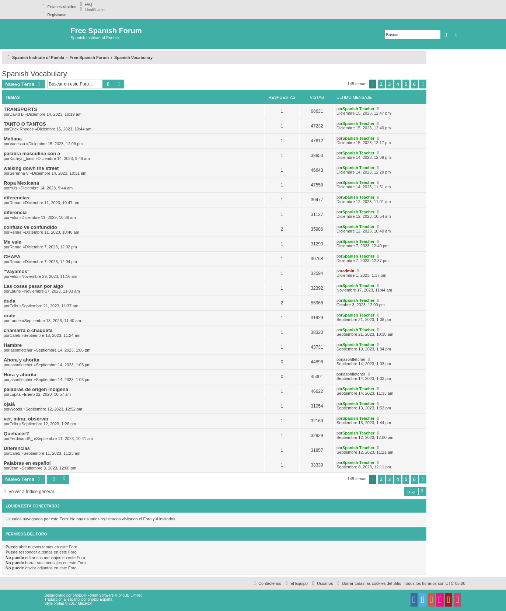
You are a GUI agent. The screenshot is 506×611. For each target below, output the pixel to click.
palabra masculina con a (32, 153)
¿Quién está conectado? (33, 506)
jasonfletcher (21, 350)
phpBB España (100, 599)
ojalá (9, 404)
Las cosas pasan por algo (33, 286)
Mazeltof (85, 603)
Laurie (15, 291)
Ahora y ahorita (21, 360)
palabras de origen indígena (36, 389)
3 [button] (389, 84)
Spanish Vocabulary (34, 74)
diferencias (16, 197)
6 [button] (414, 84)
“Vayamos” (16, 271)
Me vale (12, 242)
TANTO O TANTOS (25, 124)
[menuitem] (85, 4)
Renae (15, 202)
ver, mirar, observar (26, 419)
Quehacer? (16, 433)
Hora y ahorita (20, 374)
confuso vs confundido (30, 227)
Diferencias (17, 448)
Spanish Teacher (358, 109)
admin (348, 271)
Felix (14, 217)
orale (9, 315)
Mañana (13, 139)
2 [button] (381, 84)
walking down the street (31, 168)
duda (9, 301)
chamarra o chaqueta (28, 330)
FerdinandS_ (21, 438)
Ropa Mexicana (21, 183)
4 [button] (398, 84)
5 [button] (406, 84)
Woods (16, 409)
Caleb (15, 335)
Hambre (13, 345)
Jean (14, 468)
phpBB (78, 595)
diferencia (15, 212)
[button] (422, 84)
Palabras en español (27, 463)
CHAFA (12, 256)
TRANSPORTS (20, 109)
